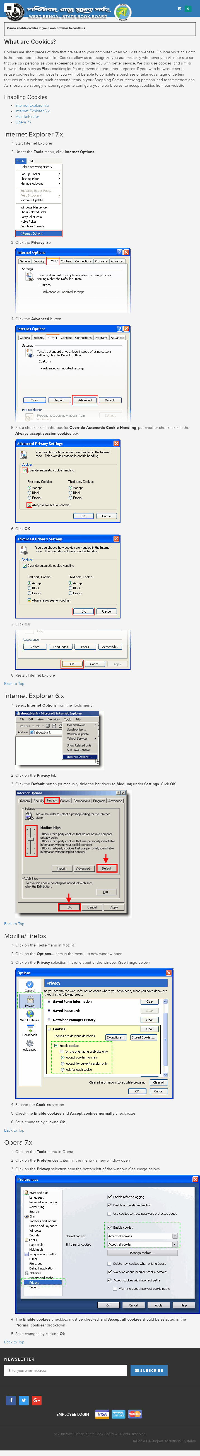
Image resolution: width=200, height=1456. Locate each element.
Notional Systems (182, 1441)
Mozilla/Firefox (27, 117)
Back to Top (14, 684)
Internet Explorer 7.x (32, 105)
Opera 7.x (23, 122)
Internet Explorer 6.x (32, 111)
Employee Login (73, 1414)
